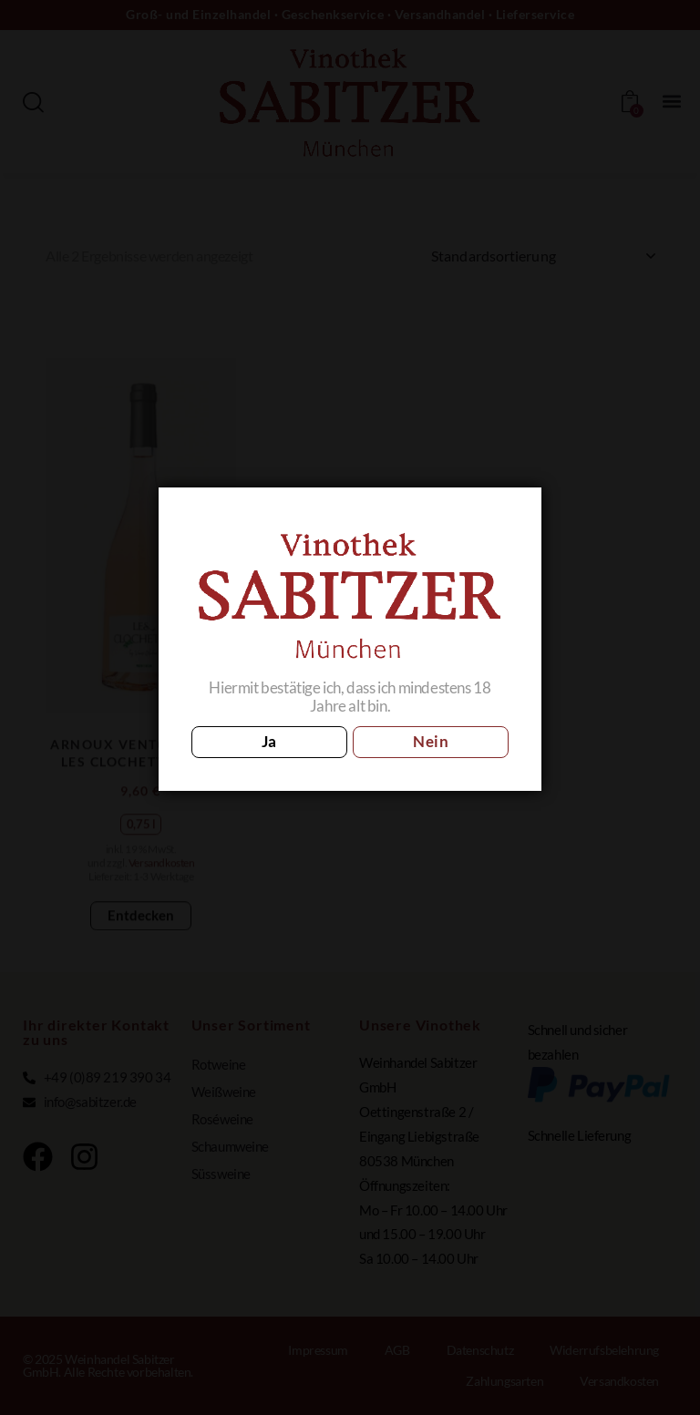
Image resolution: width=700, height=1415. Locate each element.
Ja (269, 741)
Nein (430, 741)
